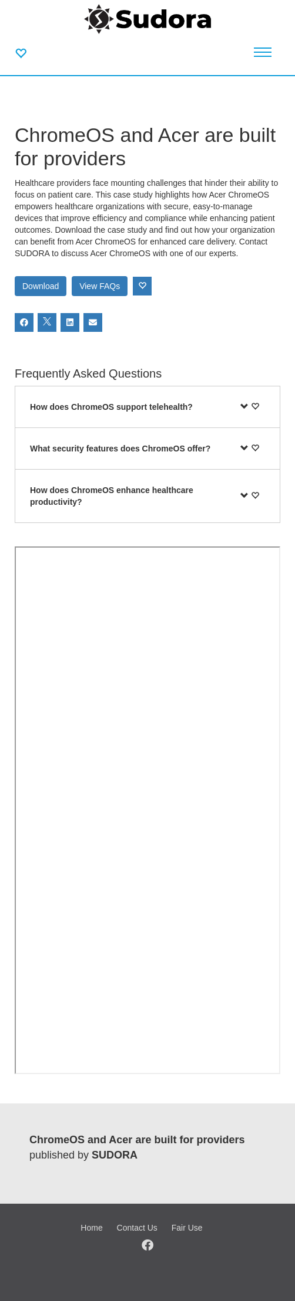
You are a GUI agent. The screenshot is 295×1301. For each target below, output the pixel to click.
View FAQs (99, 286)
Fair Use (187, 1227)
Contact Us (137, 1227)
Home (91, 1227)
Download (40, 286)
